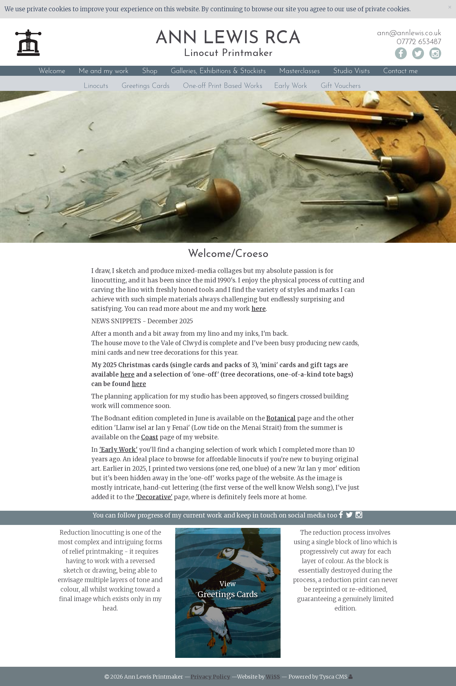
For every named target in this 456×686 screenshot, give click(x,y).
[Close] (450, 7)
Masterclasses (299, 71)
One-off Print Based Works (222, 86)
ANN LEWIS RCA (228, 39)
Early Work (290, 86)
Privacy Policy (210, 676)
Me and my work (104, 71)
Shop (149, 71)
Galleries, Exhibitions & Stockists (218, 71)
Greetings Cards (145, 86)
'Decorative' (154, 497)
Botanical (281, 418)
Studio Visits (351, 71)
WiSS (273, 676)
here (259, 308)
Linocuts (96, 86)
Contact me (400, 71)
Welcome (52, 71)
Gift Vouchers (341, 86)
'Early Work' (118, 449)
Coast (149, 437)
